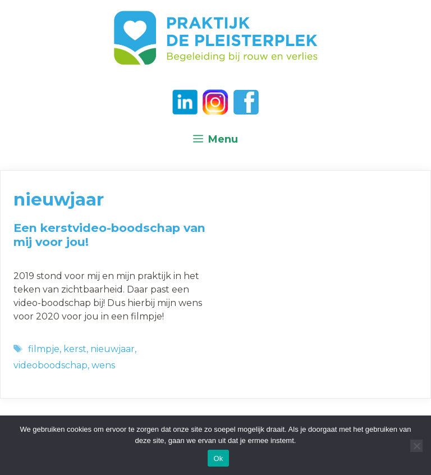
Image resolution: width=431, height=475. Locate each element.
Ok (218, 458)
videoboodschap (50, 365)
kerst (74, 349)
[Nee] (416, 446)
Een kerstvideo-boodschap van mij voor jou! (109, 235)
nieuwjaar (112, 349)
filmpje (43, 349)
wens (103, 365)
